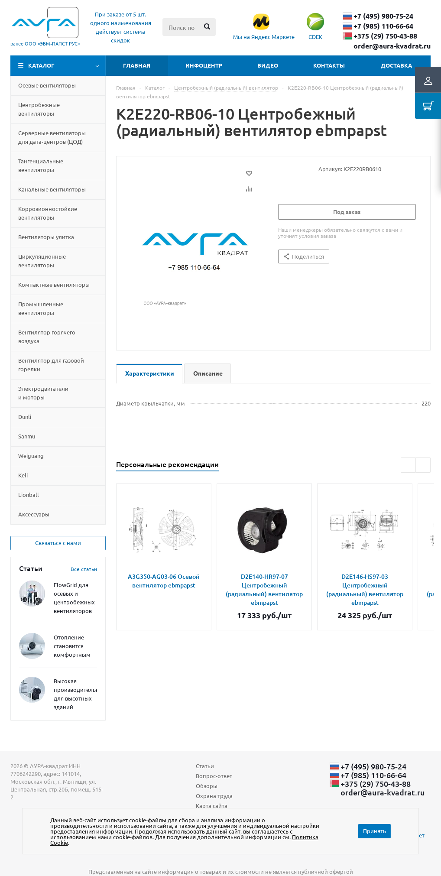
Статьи (205, 765)
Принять (374, 830)
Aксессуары (33, 514)
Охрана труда (214, 795)
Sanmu (26, 436)
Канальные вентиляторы (52, 189)
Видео (267, 65)
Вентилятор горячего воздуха (46, 336)
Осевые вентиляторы (47, 85)
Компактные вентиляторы (54, 284)
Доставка (396, 65)
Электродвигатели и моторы (43, 393)
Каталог (41, 65)
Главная (136, 65)
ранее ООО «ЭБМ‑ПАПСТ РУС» (45, 43)
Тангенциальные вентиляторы (40, 165)
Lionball (28, 494)
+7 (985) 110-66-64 (383, 26)
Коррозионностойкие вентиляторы (47, 213)
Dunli (24, 416)
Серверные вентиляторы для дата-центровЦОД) (52, 137)
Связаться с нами (58, 542)
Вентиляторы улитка (46, 236)
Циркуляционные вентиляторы (42, 261)
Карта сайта (211, 805)
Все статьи (84, 568)
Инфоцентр (203, 65)
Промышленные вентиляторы (40, 308)
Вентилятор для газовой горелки (51, 365)
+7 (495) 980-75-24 (383, 16)
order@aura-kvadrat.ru (392, 46)
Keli (23, 475)
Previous (408, 465)
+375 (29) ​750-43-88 (385, 36)
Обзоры (206, 785)
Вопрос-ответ (214, 775)
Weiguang (31, 455)
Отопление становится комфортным (72, 645)
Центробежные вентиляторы (39, 109)
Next (423, 465)
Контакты (329, 65)
